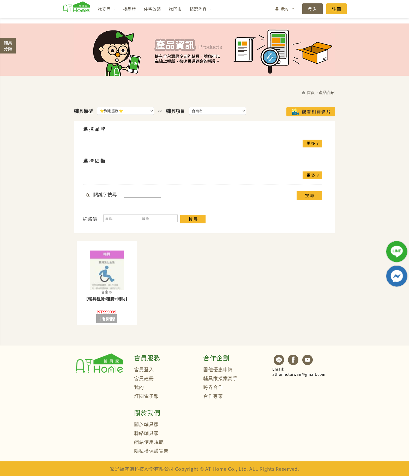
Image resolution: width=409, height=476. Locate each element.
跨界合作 (213, 387)
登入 (312, 8)
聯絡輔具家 (146, 433)
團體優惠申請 (218, 369)
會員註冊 (144, 378)
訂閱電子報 (146, 395)
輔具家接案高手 (220, 378)
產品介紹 (326, 93)
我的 (285, 8)
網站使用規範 (149, 441)
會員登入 (144, 369)
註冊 (336, 8)
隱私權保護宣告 (151, 450)
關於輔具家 (146, 424)
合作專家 (213, 395)
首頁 (311, 93)
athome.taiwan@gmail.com (299, 371)
